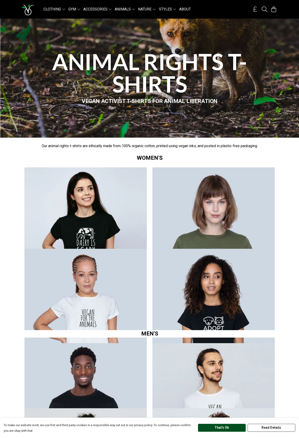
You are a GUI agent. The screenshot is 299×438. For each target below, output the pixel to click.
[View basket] (274, 9)
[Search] (264, 9)
